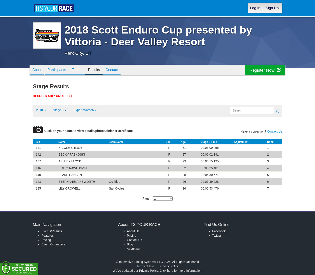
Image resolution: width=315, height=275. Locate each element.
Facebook (219, 231)
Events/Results (52, 231)
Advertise (133, 248)
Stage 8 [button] (59, 110)
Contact (119, 70)
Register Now (264, 70)
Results (100, 70)
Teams (81, 70)
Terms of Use (145, 266)
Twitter (216, 235)
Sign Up (272, 8)
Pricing (46, 240)
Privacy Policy (168, 266)
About (38, 70)
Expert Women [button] (85, 110)
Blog (130, 244)
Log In (255, 8)
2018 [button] (41, 110)
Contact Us (274, 131)
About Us (133, 231)
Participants (59, 70)
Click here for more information (180, 270)
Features (48, 235)
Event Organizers (53, 244)
